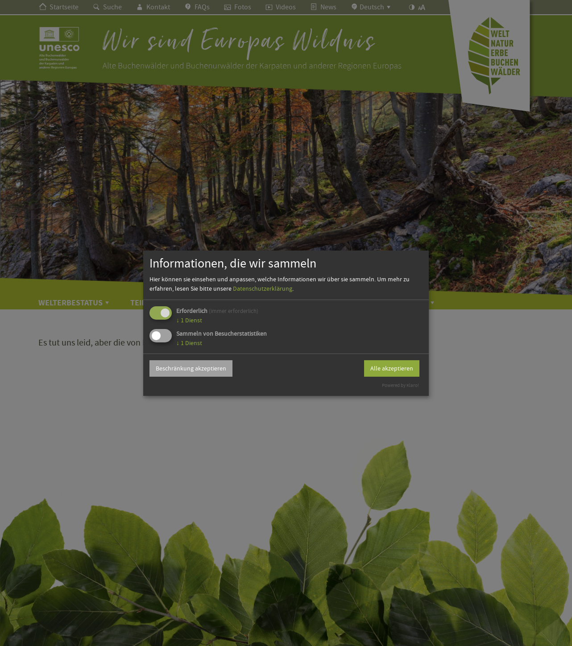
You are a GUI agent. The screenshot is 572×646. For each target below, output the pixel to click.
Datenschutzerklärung (262, 288)
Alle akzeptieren (391, 368)
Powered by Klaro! (400, 385)
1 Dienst (189, 320)
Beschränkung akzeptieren (191, 368)
